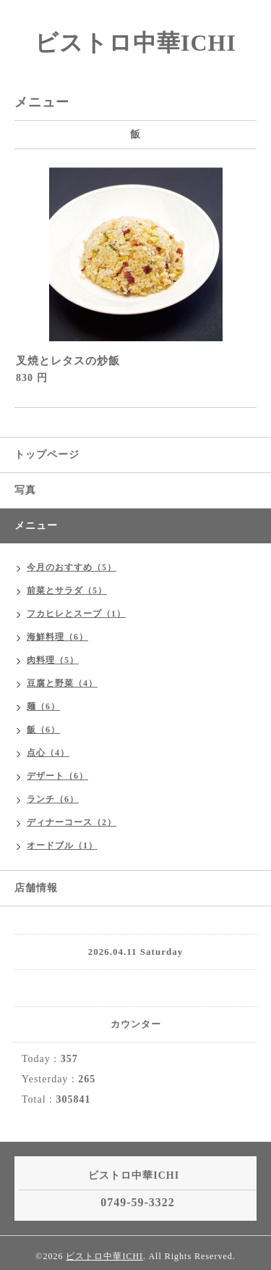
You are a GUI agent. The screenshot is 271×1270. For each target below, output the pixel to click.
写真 (25, 490)
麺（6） (43, 706)
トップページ (46, 454)
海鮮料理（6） (57, 637)
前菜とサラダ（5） (67, 590)
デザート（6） (57, 776)
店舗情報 (36, 887)
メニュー (36, 525)
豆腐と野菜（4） (62, 683)
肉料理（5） (53, 660)
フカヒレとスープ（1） (76, 614)
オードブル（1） (62, 845)
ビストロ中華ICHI (135, 43)
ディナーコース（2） (71, 822)
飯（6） (43, 729)
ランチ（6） (53, 799)
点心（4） (48, 753)
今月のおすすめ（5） (71, 567)
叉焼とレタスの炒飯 (68, 361)
